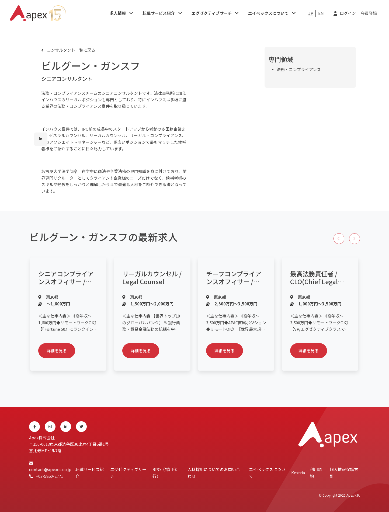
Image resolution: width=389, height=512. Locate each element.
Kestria (298, 473)
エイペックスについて (268, 13)
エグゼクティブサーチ (212, 13)
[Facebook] (34, 427)
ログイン (348, 13)
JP (310, 13)
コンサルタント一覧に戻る (70, 50)
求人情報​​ (118, 13)
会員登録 (369, 13)
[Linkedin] (65, 427)
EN (321, 13)
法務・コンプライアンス (299, 69)
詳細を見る (57, 351)
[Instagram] (50, 427)
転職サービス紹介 (159, 13)
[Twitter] (81, 427)
